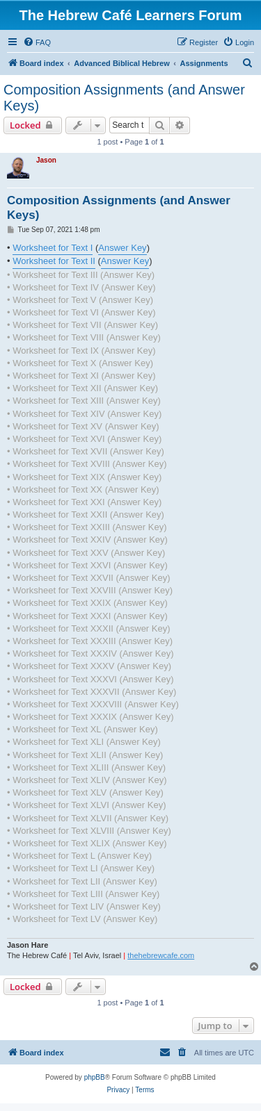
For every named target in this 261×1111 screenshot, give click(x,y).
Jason (46, 160)
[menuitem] (37, 42)
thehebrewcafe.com (160, 955)
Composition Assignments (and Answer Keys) (124, 97)
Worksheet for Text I (53, 247)
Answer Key (122, 247)
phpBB (94, 1077)
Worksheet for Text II (54, 261)
